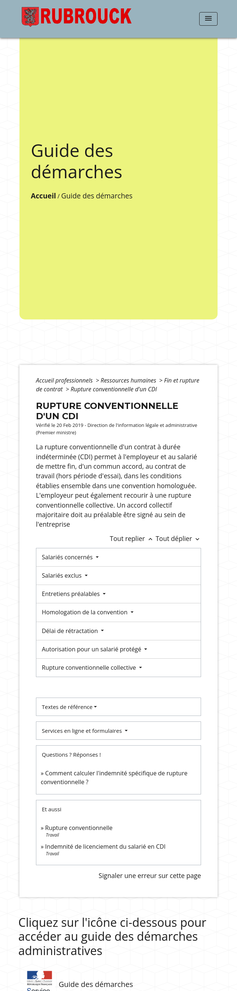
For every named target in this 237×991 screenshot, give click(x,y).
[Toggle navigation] (208, 19)
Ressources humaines (129, 380)
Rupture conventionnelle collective (90, 667)
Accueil (43, 196)
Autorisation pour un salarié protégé (92, 649)
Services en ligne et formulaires (82, 730)
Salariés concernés (68, 557)
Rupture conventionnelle (79, 828)
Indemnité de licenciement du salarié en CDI (105, 846)
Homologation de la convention (85, 612)
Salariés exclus (62, 575)
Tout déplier (178, 538)
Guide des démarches (96, 196)
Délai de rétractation (70, 631)
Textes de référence (67, 706)
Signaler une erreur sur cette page (150, 875)
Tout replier (133, 538)
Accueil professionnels (65, 380)
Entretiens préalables (71, 594)
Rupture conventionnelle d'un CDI (113, 389)
